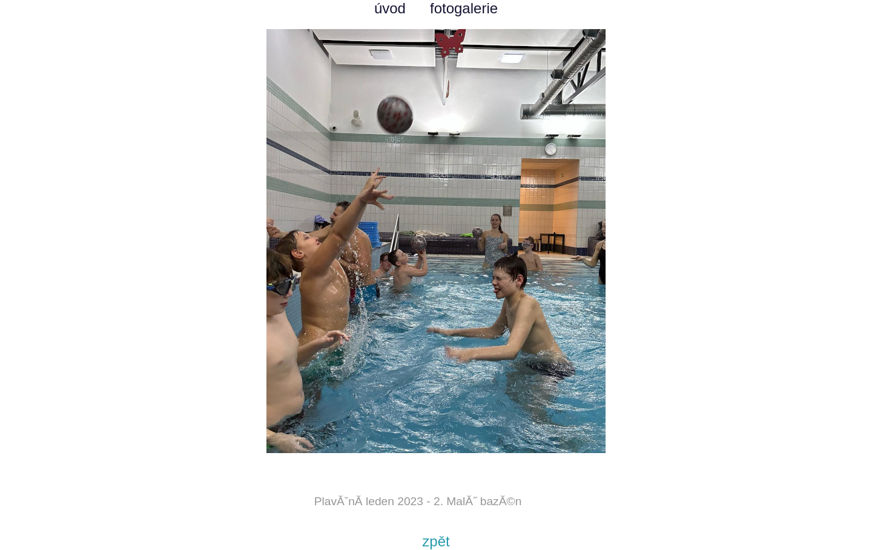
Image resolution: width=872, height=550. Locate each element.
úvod (390, 8)
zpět (435, 541)
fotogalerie (464, 8)
